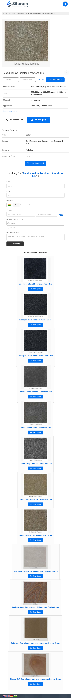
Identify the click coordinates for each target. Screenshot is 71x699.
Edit (41, 80)
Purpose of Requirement (14, 219)
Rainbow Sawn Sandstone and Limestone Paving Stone (35, 607)
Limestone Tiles (22, 13)
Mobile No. (10, 201)
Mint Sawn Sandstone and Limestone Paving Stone (36, 571)
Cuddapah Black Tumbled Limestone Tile (35, 356)
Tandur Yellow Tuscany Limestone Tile (35, 535)
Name (8, 182)
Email (8, 191)
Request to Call (14, 120)
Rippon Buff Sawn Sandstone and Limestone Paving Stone (35, 679)
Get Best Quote (35, 289)
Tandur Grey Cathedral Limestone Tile (35, 392)
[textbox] (28, 79)
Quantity (9, 210)
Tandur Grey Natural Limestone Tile (35, 428)
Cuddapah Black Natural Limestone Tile (35, 320)
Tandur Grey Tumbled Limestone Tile (36, 463)
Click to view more (10, 111)
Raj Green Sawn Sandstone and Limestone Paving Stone (35, 643)
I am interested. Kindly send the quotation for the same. (35, 237)
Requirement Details (13, 232)
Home (5, 13)
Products (12, 13)
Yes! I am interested (35, 163)
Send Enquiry (38, 120)
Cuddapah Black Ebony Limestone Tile (35, 284)
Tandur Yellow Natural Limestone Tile (35, 499)
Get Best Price (55, 79)
